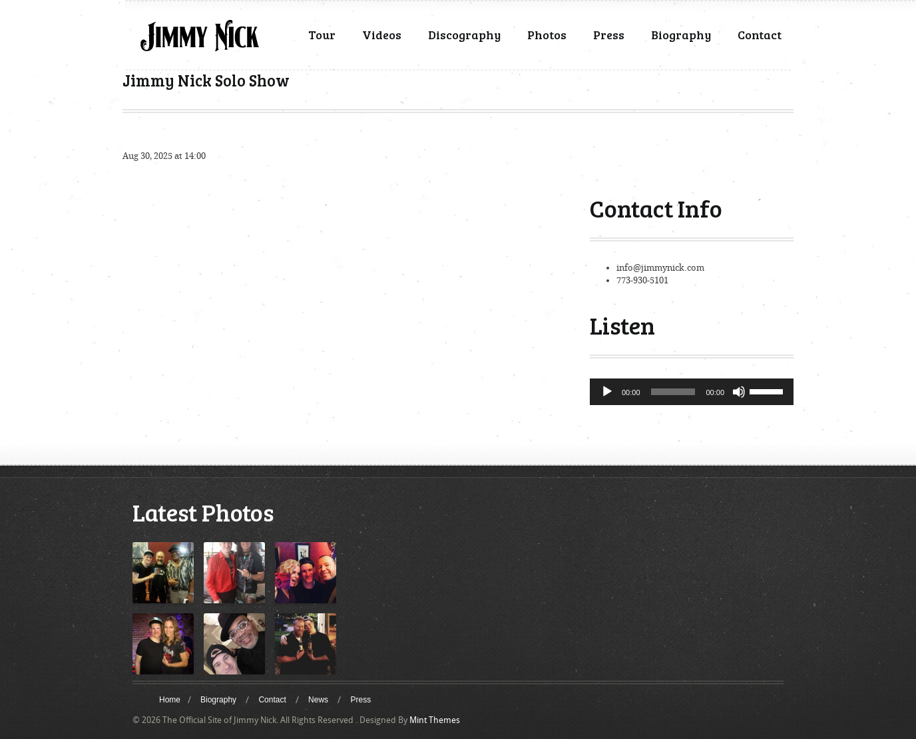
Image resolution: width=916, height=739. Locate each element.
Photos (547, 35)
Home (169, 699)
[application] (692, 391)
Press (608, 35)
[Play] (607, 391)
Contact (760, 35)
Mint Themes (434, 720)
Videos (381, 35)
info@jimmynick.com (660, 268)
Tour (322, 35)
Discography (464, 35)
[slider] (673, 391)
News (318, 699)
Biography (681, 35)
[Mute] (739, 391)
